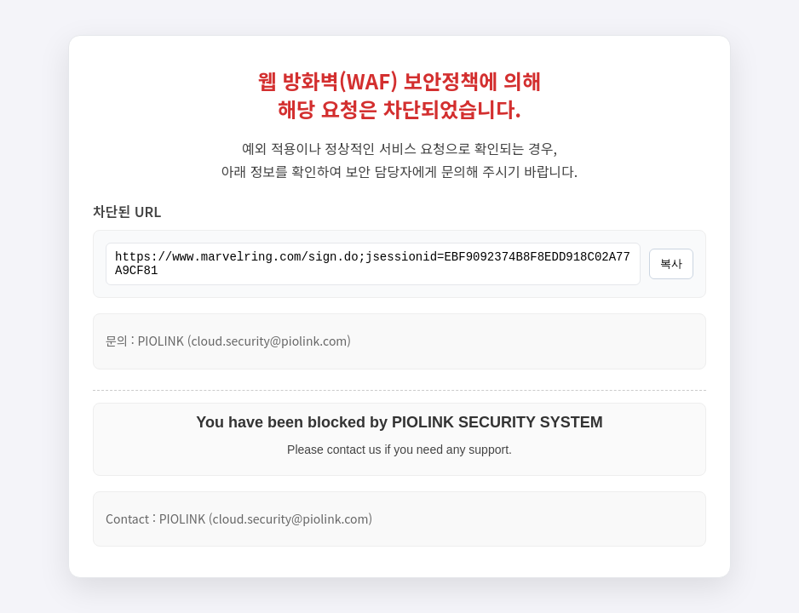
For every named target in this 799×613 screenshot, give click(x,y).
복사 (671, 263)
